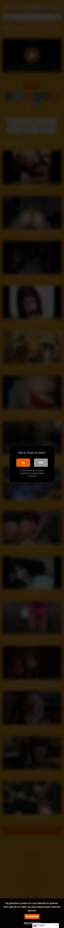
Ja (23, 462)
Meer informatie (32, 923)
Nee (41, 462)
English (39, 925)
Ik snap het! (32, 916)
